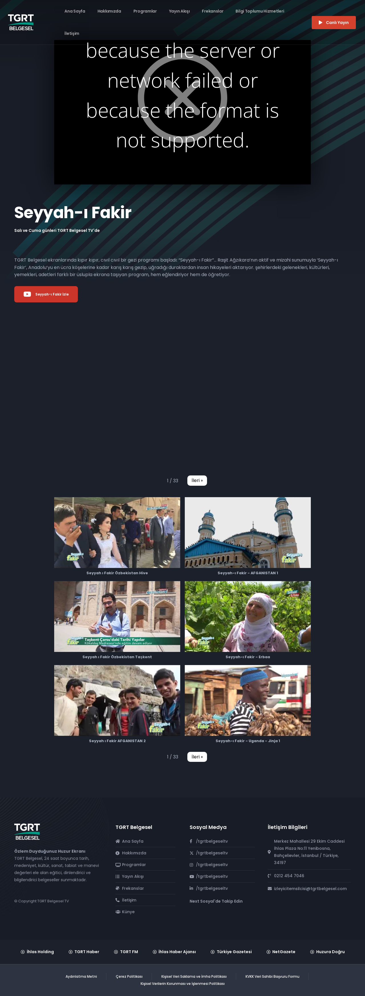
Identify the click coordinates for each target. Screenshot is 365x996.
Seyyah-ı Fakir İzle (46, 294)
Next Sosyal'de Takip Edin (216, 901)
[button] (197, 480)
